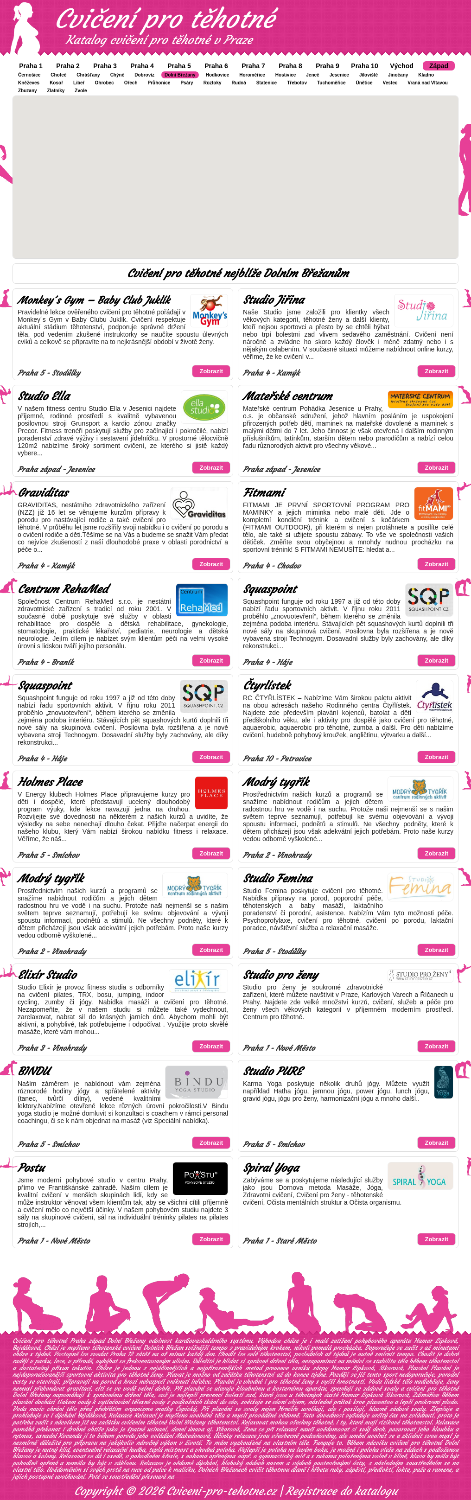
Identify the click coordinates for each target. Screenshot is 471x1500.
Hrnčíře (288, 1409)
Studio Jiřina (273, 300)
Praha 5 (179, 66)
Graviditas (43, 493)
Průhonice (159, 82)
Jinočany (398, 74)
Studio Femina (277, 879)
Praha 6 (216, 66)
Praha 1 (31, 66)
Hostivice (285, 74)
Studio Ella (43, 396)
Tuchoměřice (331, 82)
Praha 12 (121, 1354)
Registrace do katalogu (341, 1491)
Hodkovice (217, 74)
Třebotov (297, 82)
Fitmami (263, 493)
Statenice (266, 82)
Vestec (390, 82)
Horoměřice (252, 74)
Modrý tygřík (275, 782)
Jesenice (339, 74)
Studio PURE (272, 1072)
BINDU (33, 1072)
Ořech (131, 82)
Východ (402, 66)
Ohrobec (104, 82)
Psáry (186, 82)
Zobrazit (211, 371)
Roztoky (213, 82)
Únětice (364, 82)
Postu (31, 1168)
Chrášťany (88, 74)
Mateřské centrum (287, 396)
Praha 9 (327, 66)
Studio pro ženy (280, 975)
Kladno (426, 74)
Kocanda (69, 1436)
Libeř (78, 82)
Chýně (117, 74)
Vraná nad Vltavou (427, 82)
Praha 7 (253, 66)
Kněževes (28, 82)
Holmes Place (50, 782)
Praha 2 (68, 66)
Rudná (239, 82)
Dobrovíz (144, 74)
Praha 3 (105, 66)
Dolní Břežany (180, 74)
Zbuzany (27, 90)
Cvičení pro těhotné (164, 18)
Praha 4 (142, 66)
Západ (438, 66)
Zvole (81, 90)
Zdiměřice (426, 1395)
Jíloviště (368, 74)
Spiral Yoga (271, 1168)
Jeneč (312, 74)
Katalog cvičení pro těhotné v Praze (159, 39)
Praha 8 (290, 66)
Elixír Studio (47, 975)
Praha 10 (364, 66)
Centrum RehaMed (63, 589)
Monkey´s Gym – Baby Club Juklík (94, 300)
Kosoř (56, 82)
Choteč (58, 74)
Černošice (29, 74)
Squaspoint (269, 589)
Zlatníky (56, 90)
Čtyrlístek (266, 686)
